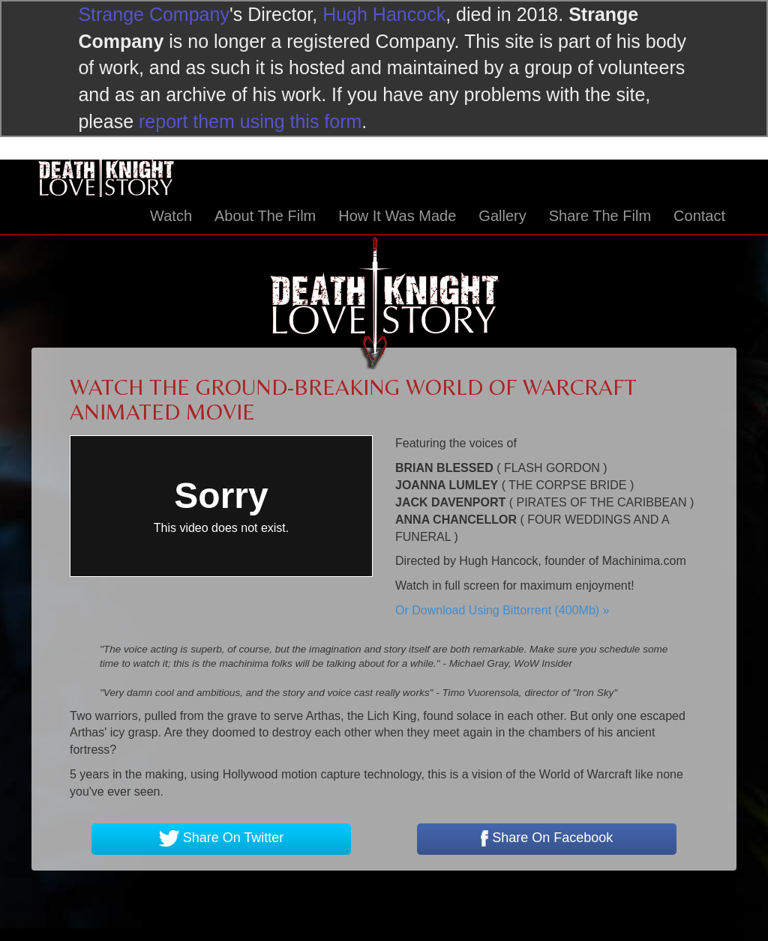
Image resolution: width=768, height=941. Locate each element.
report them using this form (250, 121)
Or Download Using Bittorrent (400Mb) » (502, 610)
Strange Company (154, 14)
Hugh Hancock (384, 14)
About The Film (265, 216)
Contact (699, 216)
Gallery (502, 216)
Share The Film (600, 216)
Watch (171, 216)
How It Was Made (397, 216)
